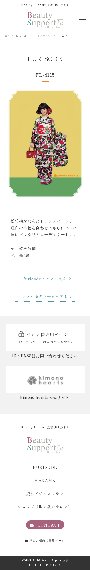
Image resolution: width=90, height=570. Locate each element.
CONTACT (45, 525)
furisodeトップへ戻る (45, 278)
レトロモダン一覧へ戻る (45, 296)
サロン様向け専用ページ (45, 540)
